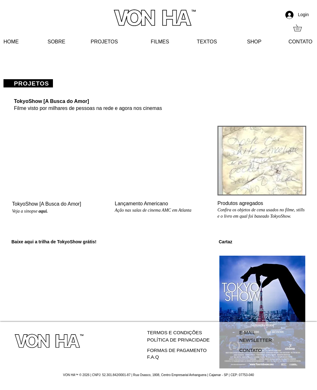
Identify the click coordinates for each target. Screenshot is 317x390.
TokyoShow (70, 241)
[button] (300, 27)
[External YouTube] (56, 160)
